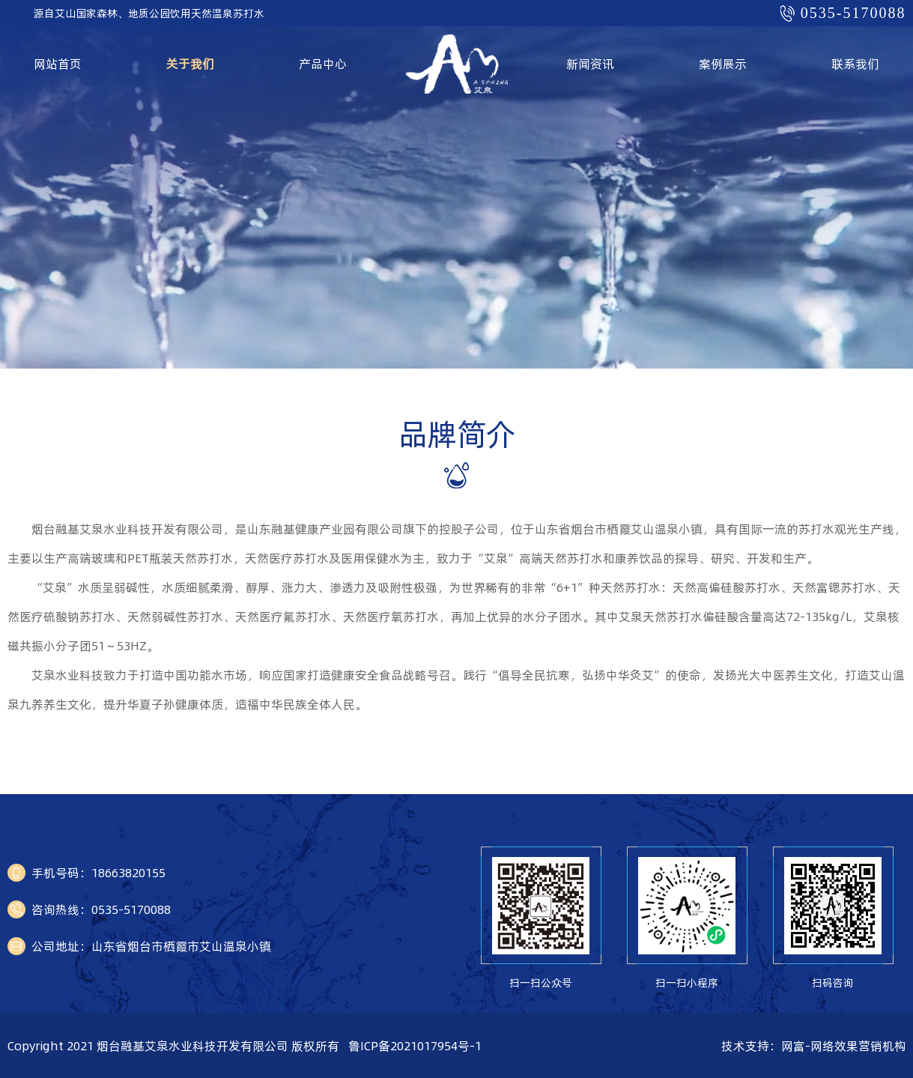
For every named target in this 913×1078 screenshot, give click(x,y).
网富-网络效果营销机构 (843, 1046)
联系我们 (855, 63)
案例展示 (723, 63)
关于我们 (190, 63)
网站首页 (58, 63)
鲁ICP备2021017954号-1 (415, 1046)
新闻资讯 (590, 63)
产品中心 (323, 63)
